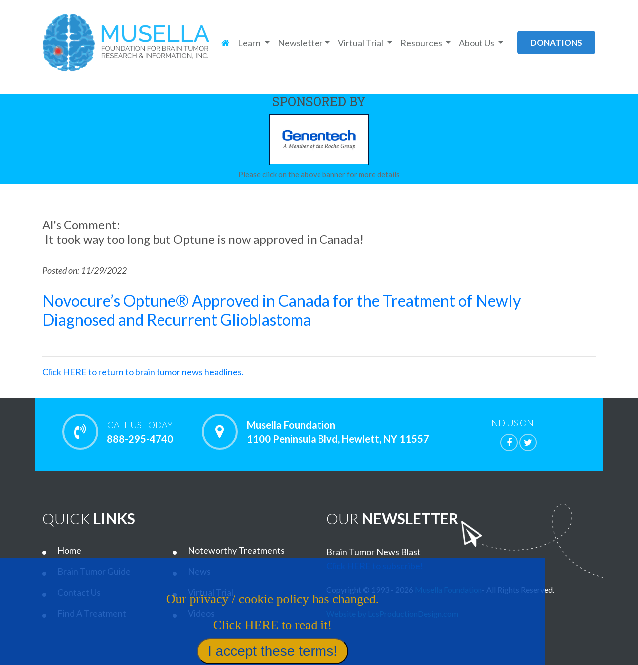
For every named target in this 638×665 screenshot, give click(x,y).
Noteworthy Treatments (236, 550)
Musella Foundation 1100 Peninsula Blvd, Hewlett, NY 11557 (338, 432)
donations (556, 42)
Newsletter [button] (300, 42)
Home (69, 550)
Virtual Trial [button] (361, 42)
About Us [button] (477, 42)
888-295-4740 (140, 432)
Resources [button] (422, 42)
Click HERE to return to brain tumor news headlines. (143, 371)
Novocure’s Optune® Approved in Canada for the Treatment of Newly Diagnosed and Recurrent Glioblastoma (281, 310)
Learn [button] (250, 42)
